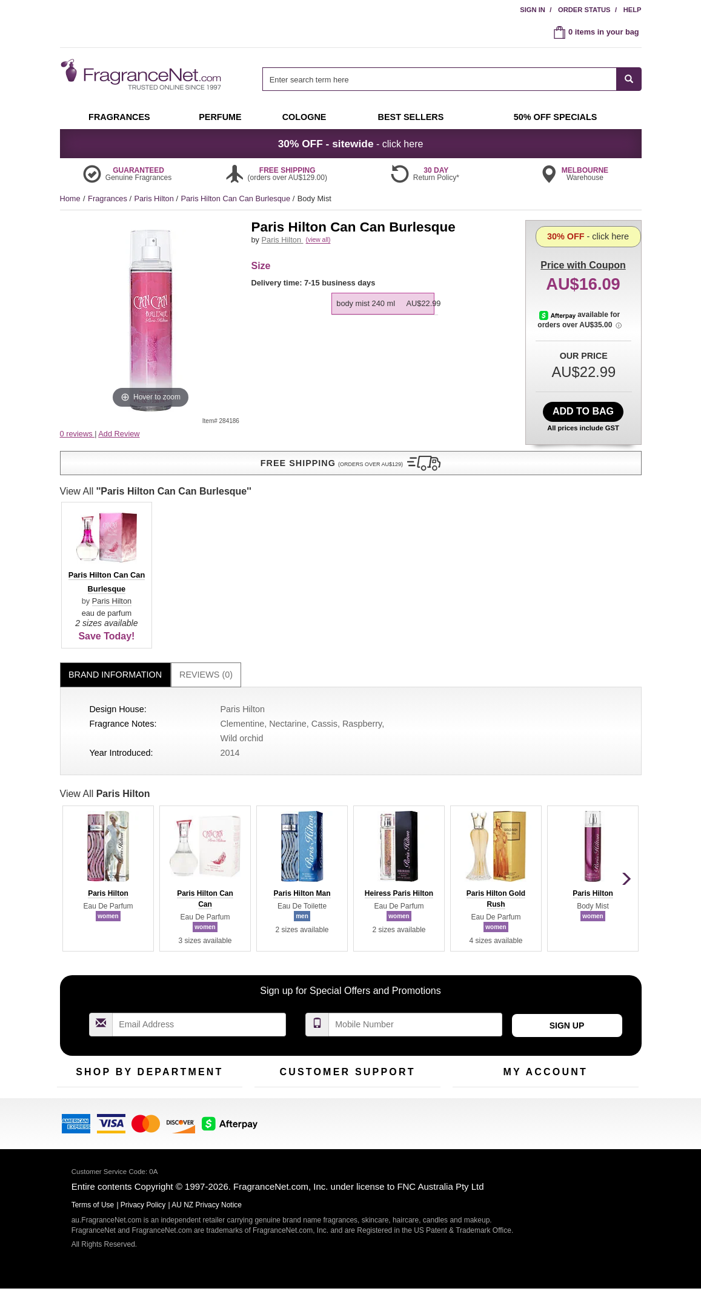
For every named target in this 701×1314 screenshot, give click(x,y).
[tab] (115, 531)
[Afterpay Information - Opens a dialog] (560, 366)
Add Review (118, 433)
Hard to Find (208, 1018)
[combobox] (451, 79)
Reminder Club (545, 980)
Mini (194, 999)
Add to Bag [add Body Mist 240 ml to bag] (583, 411)
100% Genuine (410, 962)
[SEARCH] (629, 79)
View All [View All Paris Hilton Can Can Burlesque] (347, 348)
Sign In (532, 9)
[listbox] (385, 310)
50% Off (137, 962)
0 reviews (77, 433)
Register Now (476, 980)
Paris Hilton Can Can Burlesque (236, 198)
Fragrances (108, 198)
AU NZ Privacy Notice (206, 1217)
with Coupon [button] (582, 239)
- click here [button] (351, 144)
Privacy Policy (143, 1217)
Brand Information (115, 531)
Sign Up (567, 882)
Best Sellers (144, 999)
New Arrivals (208, 980)
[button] (151, 457)
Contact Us (273, 980)
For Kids (201, 962)
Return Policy (344, 962)
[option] (383, 317)
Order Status (584, 9)
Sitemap (399, 999)
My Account (473, 962)
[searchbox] (439, 79)
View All (105, 650)
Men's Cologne (82, 1011)
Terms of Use (407, 980)
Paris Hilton (155, 198)
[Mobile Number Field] (415, 881)
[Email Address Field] (199, 881)
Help (632, 9)
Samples (139, 980)
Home (70, 198)
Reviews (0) (206, 531)
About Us (270, 999)
